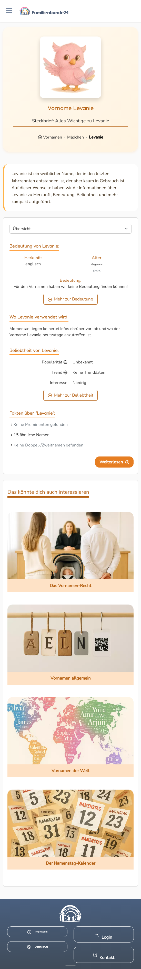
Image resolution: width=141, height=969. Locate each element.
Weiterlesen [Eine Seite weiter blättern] (114, 462)
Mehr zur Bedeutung (70, 299)
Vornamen (52, 137)
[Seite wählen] (70, 229)
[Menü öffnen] (9, 11)
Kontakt (103, 956)
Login (103, 936)
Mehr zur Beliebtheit (70, 395)
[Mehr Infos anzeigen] (70, 965)
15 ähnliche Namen (31, 435)
